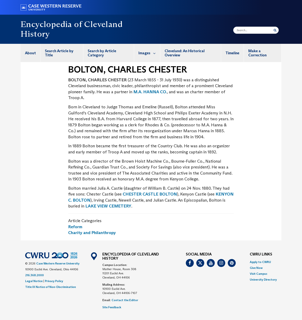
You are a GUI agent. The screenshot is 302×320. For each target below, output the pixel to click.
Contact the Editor (125, 300)
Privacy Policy (54, 281)
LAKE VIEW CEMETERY (108, 206)
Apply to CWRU (260, 262)
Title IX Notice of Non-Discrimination (50, 287)
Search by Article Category (102, 53)
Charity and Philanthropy (92, 232)
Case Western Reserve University (57, 263)
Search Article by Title (59, 53)
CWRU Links (261, 254)
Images (149, 53)
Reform (75, 226)
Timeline (232, 53)
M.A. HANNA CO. (150, 91)
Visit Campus (258, 274)
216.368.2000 (34, 275)
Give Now (256, 268)
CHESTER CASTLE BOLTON (150, 194)
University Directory (263, 279)
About (30, 53)
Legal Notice (34, 281)
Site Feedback (111, 307)
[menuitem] (30, 53)
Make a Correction (257, 53)
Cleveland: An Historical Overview (185, 53)
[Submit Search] (275, 30)
